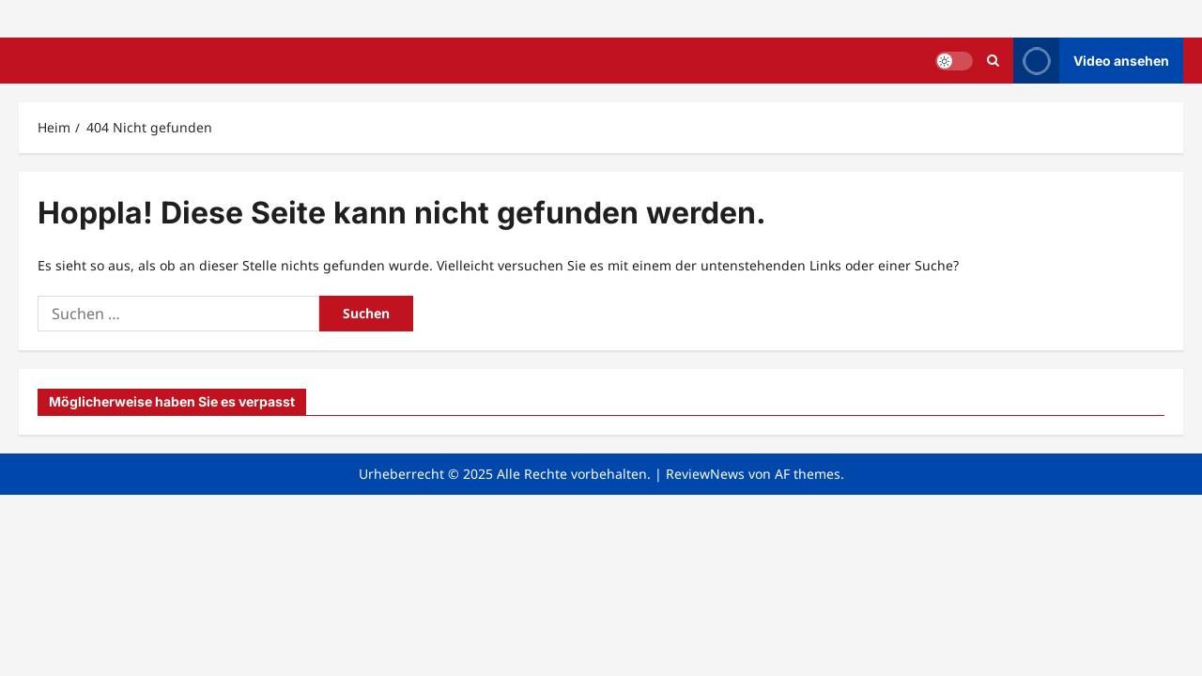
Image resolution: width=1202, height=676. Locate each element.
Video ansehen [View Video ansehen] (1091, 61)
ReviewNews (705, 474)
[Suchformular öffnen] (993, 60)
